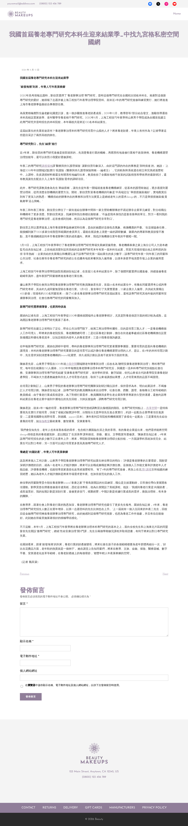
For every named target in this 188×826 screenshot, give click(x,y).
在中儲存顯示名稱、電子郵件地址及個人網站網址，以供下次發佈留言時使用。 (73, 685)
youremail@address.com (21, 3)
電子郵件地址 (29, 656)
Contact (28, 807)
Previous (24, 574)
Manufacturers (122, 807)
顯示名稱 (26, 641)
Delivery (70, 807)
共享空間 (151, 408)
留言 (24, 603)
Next (165, 574)
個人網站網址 (28, 671)
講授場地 (47, 166)
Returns (49, 807)
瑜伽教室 (44, 421)
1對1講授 (146, 469)
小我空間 (71, 364)
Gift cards (93, 807)
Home (177, 13)
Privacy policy (154, 807)
